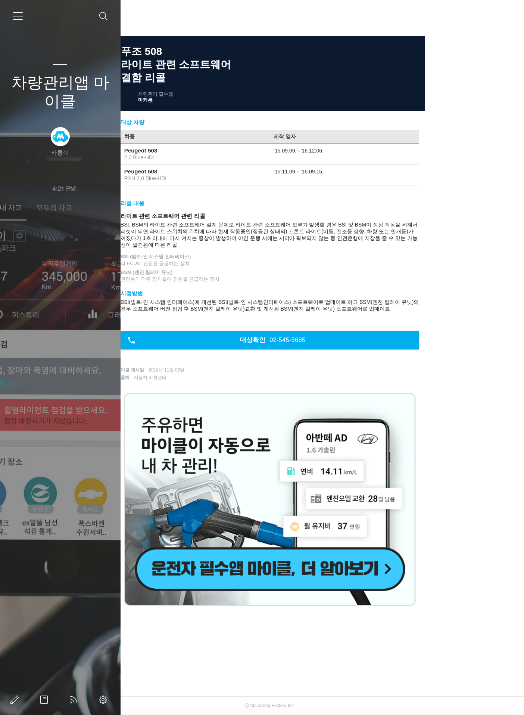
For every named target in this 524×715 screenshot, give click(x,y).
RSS (75, 699)
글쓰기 (16, 699)
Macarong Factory (321, 705)
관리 (104, 699)
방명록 (45, 699)
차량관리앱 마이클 (60, 92)
